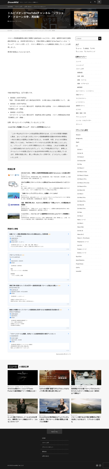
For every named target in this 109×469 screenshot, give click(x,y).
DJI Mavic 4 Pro (81, 186)
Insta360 (78, 271)
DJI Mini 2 (80, 223)
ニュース (19, 21)
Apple (77, 142)
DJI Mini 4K (80, 205)
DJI (77, 146)
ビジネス (78, 109)
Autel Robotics (80, 260)
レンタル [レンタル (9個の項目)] (80, 51)
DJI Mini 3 (80, 193)
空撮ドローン (80, 94)
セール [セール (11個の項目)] (80, 48)
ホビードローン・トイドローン (85, 91)
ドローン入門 (19, 6)
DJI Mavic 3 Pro (81, 179)
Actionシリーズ (81, 252)
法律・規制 (80, 76)
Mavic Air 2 (80, 234)
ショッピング (80, 65)
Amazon (78, 134)
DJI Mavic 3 (80, 168)
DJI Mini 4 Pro (81, 201)
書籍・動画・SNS (81, 113)
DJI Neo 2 (80, 216)
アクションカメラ (81, 117)
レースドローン (80, 102)
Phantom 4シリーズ (83, 241)
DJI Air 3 (79, 149)
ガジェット (79, 124)
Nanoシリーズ (81, 219)
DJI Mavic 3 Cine (82, 171)
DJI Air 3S (80, 153)
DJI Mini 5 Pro (81, 208)
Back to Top (54, 431)
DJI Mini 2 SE (81, 190)
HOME (11, 6)
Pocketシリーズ (81, 249)
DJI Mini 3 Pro (81, 197)
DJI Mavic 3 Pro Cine (83, 182)
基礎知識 (79, 72)
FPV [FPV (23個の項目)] (93, 48)
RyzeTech (78, 256)
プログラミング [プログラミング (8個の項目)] (90, 51)
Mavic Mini (80, 227)
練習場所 (79, 87)
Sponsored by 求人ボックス (63, 354)
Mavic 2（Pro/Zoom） (83, 238)
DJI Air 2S (80, 230)
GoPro (78, 267)
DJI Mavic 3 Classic (82, 175)
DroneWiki (15, 465)
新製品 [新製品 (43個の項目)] (87, 48)
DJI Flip (79, 164)
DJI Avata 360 (81, 160)
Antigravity (79, 138)
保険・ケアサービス (83, 83)
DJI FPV (79, 245)
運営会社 (44, 451)
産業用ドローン (80, 105)
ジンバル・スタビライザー (83, 120)
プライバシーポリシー (41, 6)
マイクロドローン (81, 98)
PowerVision (79, 264)
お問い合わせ (28, 6)
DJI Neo (79, 212)
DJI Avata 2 (80, 157)
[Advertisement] (88, 287)
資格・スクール (81, 80)
